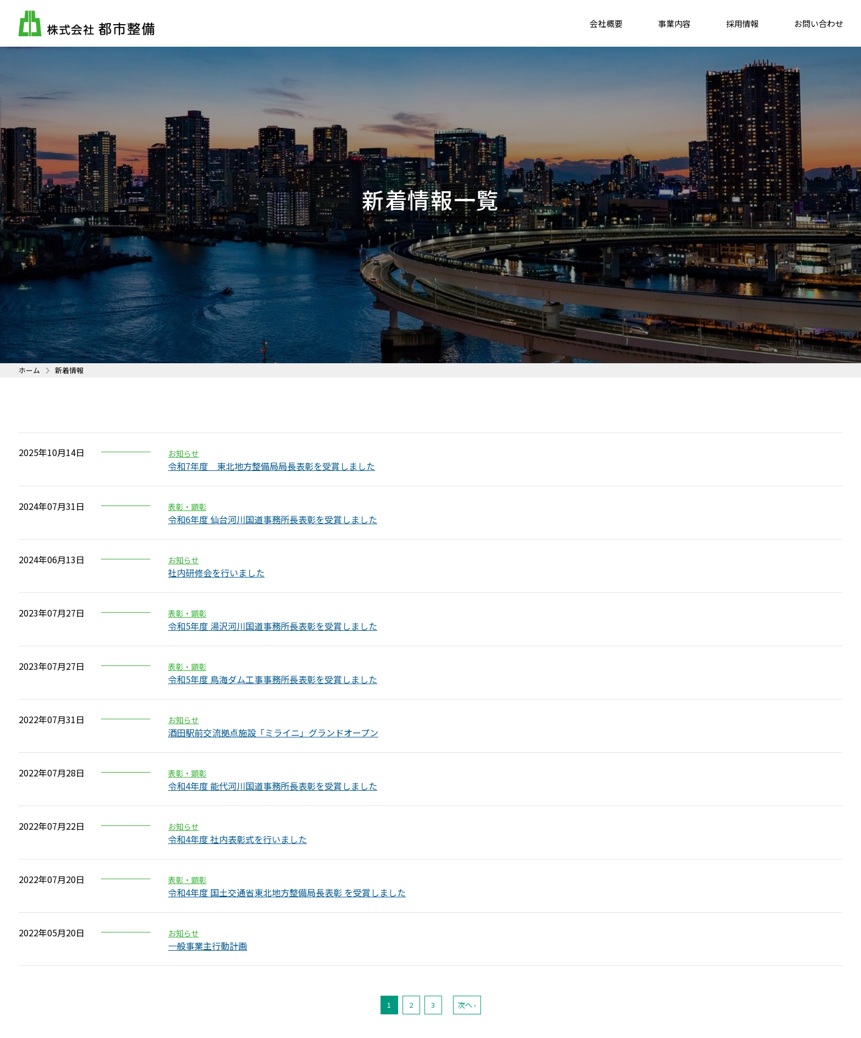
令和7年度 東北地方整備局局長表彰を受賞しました (271, 466)
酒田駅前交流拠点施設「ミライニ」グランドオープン (273, 732)
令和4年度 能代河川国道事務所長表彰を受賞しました (272, 785)
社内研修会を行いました (216, 572)
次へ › (467, 1005)
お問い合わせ (818, 24)
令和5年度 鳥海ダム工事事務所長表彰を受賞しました (272, 679)
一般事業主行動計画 (207, 945)
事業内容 (674, 24)
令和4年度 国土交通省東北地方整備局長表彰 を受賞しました (287, 892)
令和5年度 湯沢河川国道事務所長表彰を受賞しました (272, 625)
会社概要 (606, 24)
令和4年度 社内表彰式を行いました (237, 839)
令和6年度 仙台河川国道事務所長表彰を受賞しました (272, 519)
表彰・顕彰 (187, 506)
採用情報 (742, 24)
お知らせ (183, 453)
